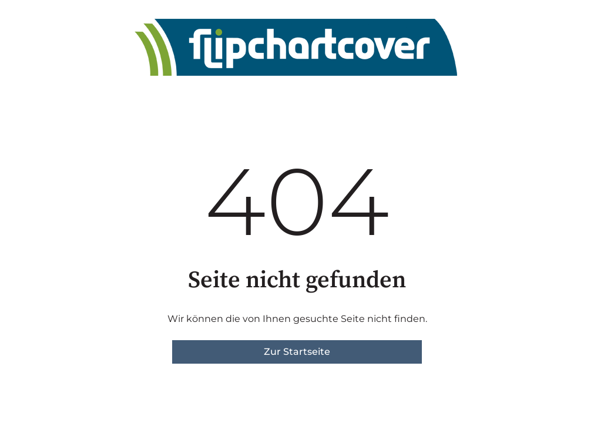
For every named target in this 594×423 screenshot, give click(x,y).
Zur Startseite (297, 351)
